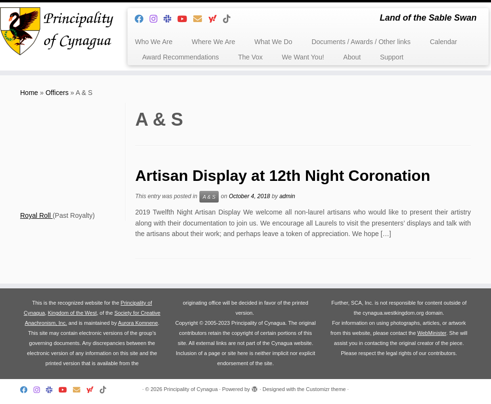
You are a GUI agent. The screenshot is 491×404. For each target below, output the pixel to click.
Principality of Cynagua (191, 389)
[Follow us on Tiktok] (230, 19)
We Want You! (303, 57)
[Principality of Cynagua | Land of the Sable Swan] (57, 31)
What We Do (273, 42)
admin (287, 196)
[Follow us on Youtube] (185, 19)
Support (391, 57)
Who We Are (153, 42)
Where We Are (213, 42)
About (352, 57)
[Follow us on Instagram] (157, 19)
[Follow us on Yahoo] (215, 19)
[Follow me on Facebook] (142, 19)
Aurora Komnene (138, 323)
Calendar (443, 42)
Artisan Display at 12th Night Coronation (282, 175)
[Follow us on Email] (200, 19)
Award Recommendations (180, 57)
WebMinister (431, 333)
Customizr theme (326, 389)
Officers (57, 92)
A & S (209, 197)
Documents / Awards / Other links (361, 42)
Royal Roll (36, 215)
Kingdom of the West (72, 313)
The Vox (250, 57)
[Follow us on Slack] (170, 19)
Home (29, 92)
